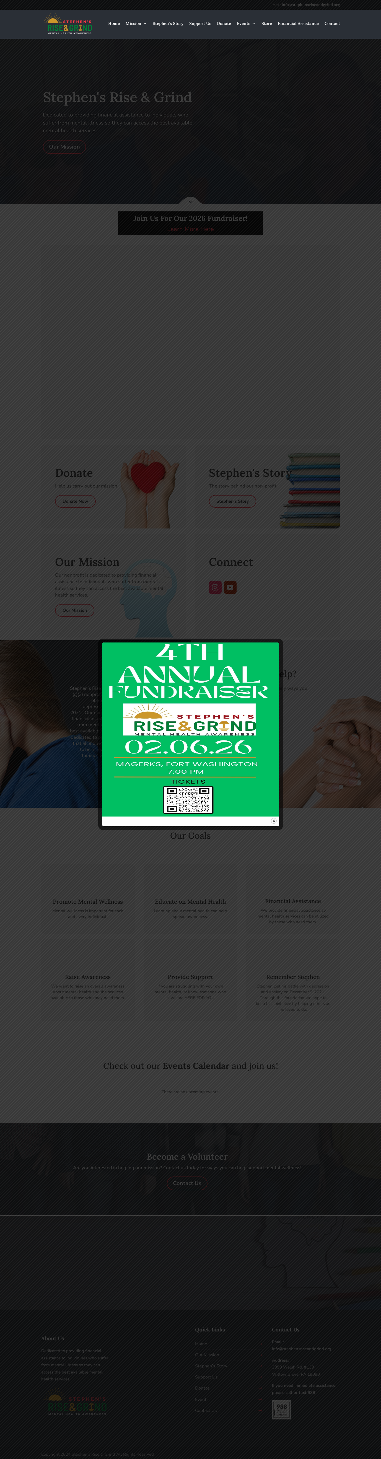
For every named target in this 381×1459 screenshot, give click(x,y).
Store (266, 24)
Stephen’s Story (168, 24)
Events (243, 24)
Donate (224, 24)
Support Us (200, 24)
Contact (332, 24)
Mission (133, 24)
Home (114, 24)
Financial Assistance (298, 24)
